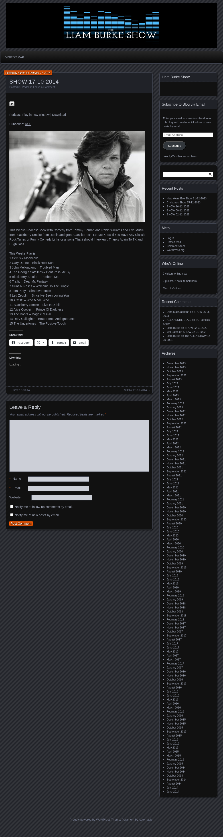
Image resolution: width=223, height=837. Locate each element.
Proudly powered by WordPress (90, 819)
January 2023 (175, 407)
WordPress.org (175, 250)
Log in (170, 238)
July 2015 (172, 739)
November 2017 (176, 627)
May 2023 (172, 391)
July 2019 (172, 575)
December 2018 (176, 603)
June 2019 (173, 579)
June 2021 (173, 483)
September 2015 (177, 731)
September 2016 (177, 683)
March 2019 (174, 591)
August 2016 (174, 687)
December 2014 (176, 767)
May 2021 (172, 487)
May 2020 (172, 535)
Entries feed (174, 242)
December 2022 (176, 411)
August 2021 (174, 475)
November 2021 (176, 463)
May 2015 (172, 747)
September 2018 (177, 615)
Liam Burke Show (176, 77)
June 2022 (173, 435)
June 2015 (173, 743)
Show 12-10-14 (21, 390)
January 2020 (175, 551)
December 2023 (176, 363)
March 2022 (174, 447)
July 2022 (172, 431)
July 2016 (172, 691)
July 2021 (172, 479)
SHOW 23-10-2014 (135, 390)
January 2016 (175, 715)
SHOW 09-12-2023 (178, 210)
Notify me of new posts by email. (37, 515)
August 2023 (174, 379)
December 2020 (176, 507)
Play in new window (35, 114)
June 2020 (173, 531)
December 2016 (176, 671)
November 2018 (176, 607)
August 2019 (174, 571)
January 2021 (175, 503)
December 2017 (176, 623)
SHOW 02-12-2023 (178, 214)
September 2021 (177, 471)
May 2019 (172, 583)
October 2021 (175, 467)
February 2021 (175, 499)
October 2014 (175, 775)
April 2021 (173, 491)
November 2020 (176, 511)
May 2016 (172, 699)
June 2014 (173, 791)
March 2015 (174, 755)
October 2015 (175, 727)
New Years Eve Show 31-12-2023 (187, 198)
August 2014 (174, 783)
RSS (28, 124)
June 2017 (173, 647)
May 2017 (172, 651)
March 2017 (174, 659)
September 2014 (177, 779)
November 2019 (176, 559)
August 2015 (174, 735)
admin (21, 72)
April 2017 (173, 655)
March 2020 (174, 543)
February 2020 (175, 547)
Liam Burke (173, 327)
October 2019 (175, 563)
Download (59, 114)
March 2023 (174, 399)
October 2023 (175, 371)
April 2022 (173, 443)
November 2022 (176, 415)
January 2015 (175, 763)
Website (14, 497)
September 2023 (177, 375)
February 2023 (175, 403)
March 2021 (174, 495)
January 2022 (175, 455)
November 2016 (176, 675)
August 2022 (174, 427)
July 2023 (172, 383)
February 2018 (175, 619)
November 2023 (176, 367)
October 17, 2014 (40, 72)
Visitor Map (14, 57)
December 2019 (176, 555)
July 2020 (172, 527)
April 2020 (173, 539)
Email (14, 488)
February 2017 (175, 663)
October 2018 (175, 611)
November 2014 (176, 771)
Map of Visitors (171, 288)
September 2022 (177, 423)
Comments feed (176, 246)
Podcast (27, 87)
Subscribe (174, 145)
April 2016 (173, 703)
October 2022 (175, 419)
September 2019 (177, 567)
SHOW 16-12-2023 (178, 206)
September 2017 (177, 635)
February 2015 (175, 759)
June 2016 (173, 695)
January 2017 (175, 667)
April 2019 (173, 587)
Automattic (145, 819)
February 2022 (175, 451)
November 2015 (176, 723)
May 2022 (172, 439)
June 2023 (173, 387)
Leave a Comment (44, 87)
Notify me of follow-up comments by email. (44, 507)
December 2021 (176, 459)
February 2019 (175, 595)
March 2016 (174, 707)
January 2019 (175, 599)
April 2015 (173, 751)
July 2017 (172, 643)
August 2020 (174, 523)
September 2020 (177, 519)
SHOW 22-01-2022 (196, 327)
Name (15, 478)
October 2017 (175, 631)
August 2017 (174, 639)
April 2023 (173, 395)
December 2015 (176, 719)
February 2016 (175, 711)
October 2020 (175, 515)
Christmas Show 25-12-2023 (184, 202)
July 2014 (172, 787)
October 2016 (175, 679)
